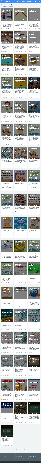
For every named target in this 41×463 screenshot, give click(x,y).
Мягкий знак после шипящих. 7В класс (20, 80)
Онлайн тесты (5, 6)
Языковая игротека (18, 264)
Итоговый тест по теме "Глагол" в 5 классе (7, 382)
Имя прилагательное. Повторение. (33, 312)
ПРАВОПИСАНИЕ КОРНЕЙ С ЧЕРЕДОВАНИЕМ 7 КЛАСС (20, 128)
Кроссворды (29, 1)
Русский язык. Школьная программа (19, 57)
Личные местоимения (33, 381)
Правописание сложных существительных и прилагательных (6, 336)
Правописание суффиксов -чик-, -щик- (20, 11)
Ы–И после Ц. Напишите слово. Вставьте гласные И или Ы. (7, 266)
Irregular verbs (19, 171)
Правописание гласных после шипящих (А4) (33, 197)
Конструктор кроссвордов (20, 458)
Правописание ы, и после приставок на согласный (34, 266)
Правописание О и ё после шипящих (33, 104)
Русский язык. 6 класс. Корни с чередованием (6, 290)
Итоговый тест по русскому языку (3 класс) (20, 243)
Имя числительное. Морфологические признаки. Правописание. (20, 336)
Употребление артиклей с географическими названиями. (34, 35)
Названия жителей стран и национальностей (34, 80)
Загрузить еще (20, 448)
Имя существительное (7, 311)
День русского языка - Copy (19, 404)
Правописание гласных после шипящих (19, 358)
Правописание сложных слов (6, 33)
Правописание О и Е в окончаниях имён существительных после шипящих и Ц (34, 245)
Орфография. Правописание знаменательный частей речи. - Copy (34, 359)
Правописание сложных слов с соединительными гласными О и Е (34, 128)
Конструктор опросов (19, 456)
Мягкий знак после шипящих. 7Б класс (6, 57)
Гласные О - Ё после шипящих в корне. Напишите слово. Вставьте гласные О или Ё (7, 198)
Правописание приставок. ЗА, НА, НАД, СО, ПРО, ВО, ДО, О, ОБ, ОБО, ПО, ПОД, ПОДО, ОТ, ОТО (34, 175)
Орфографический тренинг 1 (6, 357)
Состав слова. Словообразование (34, 150)
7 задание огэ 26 (6, 426)
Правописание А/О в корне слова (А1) (6, 173)
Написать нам (5, 459)
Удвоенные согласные (5, 219)
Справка (4, 456)
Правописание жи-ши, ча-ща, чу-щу (20, 150)
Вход (38, 1)
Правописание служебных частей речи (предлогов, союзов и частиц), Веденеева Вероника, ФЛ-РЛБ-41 (20, 108)
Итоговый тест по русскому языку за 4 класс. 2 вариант (20, 383)
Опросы (24, 1)
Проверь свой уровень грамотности (6, 243)
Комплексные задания (33, 456)
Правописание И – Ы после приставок (6, 104)
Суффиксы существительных (6, 405)
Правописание (11, 6)
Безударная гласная (32, 219)
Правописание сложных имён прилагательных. (34, 11)
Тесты (18, 1)
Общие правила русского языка (6, 126)
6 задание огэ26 (33, 404)
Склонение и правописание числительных (6, 150)
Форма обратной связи (6, 458)
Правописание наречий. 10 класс (20, 219)
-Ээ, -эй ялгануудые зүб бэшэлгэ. (19, 290)
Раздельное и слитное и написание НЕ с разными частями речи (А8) (20, 35)
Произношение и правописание (20, 196)
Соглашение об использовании (13, 462)
